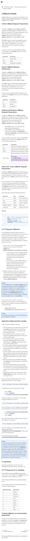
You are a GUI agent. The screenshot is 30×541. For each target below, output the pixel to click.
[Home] (2, 6)
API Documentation (8, 7)
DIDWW (16, 2)
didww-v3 (8, 308)
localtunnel (23, 520)
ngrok (17, 520)
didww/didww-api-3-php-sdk (13, 309)
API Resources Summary (20, 7)
